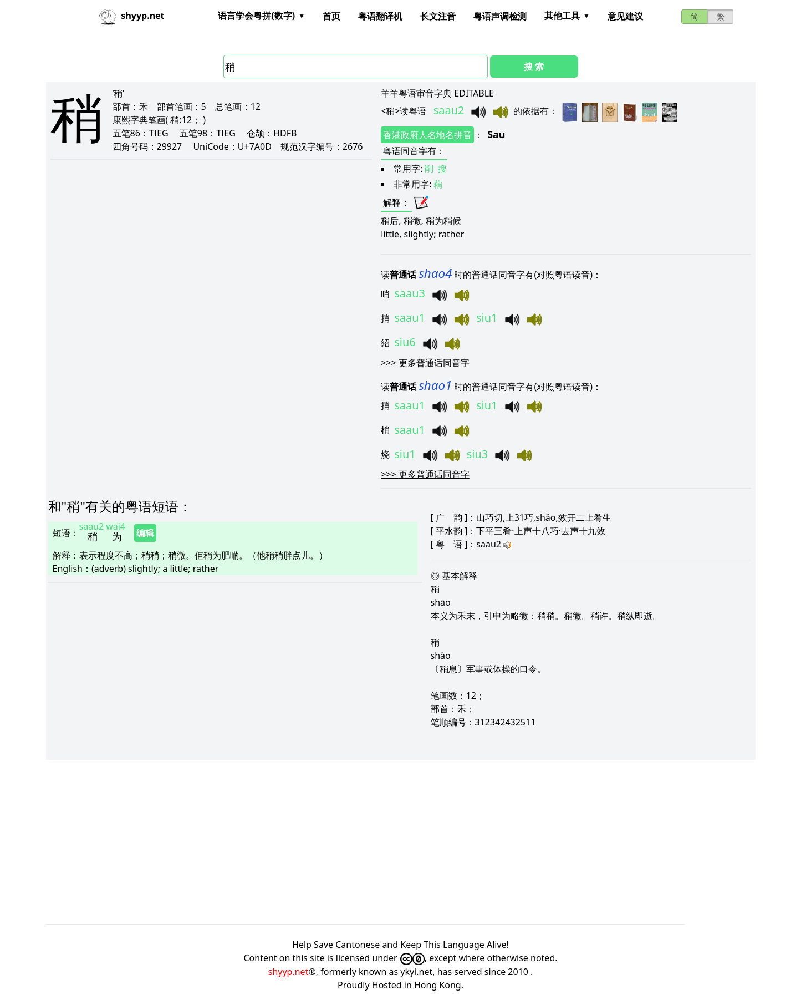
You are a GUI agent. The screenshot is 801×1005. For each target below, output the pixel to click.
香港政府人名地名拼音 (427, 135)
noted (542, 958)
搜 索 (534, 66)
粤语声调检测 (500, 16)
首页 (331, 16)
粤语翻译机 (380, 16)
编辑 (145, 533)
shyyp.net (288, 972)
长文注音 (438, 16)
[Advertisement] (378, 842)
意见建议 (625, 16)
